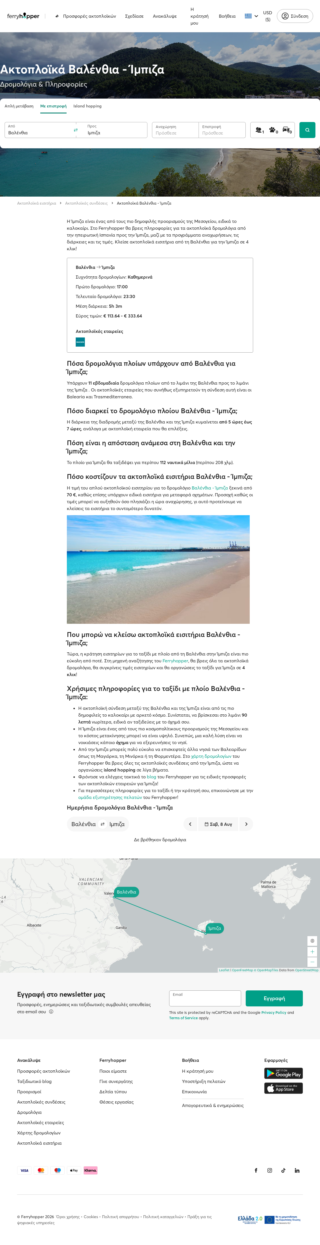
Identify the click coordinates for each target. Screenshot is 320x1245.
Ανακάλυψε (165, 16)
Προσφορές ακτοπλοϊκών (85, 16)
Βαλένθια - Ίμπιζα (210, 488)
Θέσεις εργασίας (116, 1102)
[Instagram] (269, 1170)
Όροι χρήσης (68, 1216)
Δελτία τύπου (113, 1091)
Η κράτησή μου (200, 16)
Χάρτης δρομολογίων (39, 1133)
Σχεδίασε (134, 16)
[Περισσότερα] (51, 1011)
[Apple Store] (283, 1088)
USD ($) (267, 16)
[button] (102, 824)
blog (151, 777)
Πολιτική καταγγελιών (163, 1216)
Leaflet (224, 970)
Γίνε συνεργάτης (116, 1081)
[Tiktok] (283, 1170)
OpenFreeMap (242, 970)
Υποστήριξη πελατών (203, 1081)
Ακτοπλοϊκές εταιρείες (40, 1122)
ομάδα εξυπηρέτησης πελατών (110, 797)
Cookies (91, 1216)
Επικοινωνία (194, 1091)
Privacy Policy (273, 1012)
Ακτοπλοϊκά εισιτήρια (36, 203)
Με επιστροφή (53, 106)
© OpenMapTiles (266, 970)
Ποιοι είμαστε (113, 1071)
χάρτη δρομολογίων (211, 756)
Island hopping (87, 106)
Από (11, 126)
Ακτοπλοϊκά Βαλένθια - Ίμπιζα (144, 203)
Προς (91, 126)
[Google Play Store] (283, 1073)
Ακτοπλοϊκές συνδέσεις (86, 203)
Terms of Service (183, 1018)
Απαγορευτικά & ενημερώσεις (213, 1105)
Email (178, 994)
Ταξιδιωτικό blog (34, 1081)
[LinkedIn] (297, 1170)
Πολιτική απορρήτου (120, 1216)
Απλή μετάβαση (19, 106)
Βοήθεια (227, 16)
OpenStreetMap (307, 970)
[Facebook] (256, 1170)
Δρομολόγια (29, 1112)
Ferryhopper (175, 661)
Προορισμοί (29, 1091)
